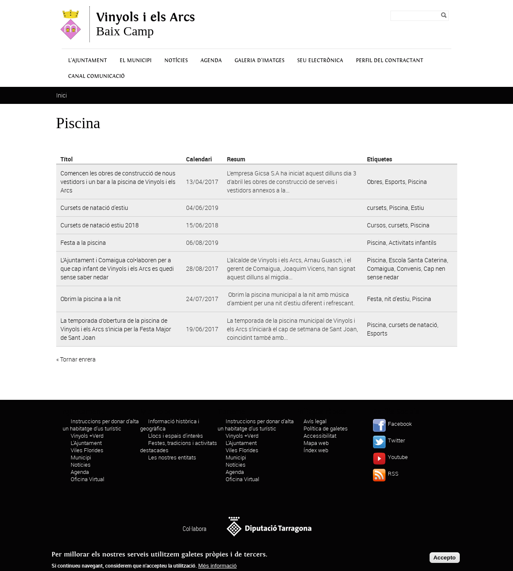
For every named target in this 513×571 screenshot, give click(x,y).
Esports (395, 182)
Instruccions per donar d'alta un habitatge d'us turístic (101, 424)
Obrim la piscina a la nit (90, 299)
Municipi (81, 457)
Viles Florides (87, 450)
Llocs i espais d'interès (175, 435)
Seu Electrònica (320, 60)
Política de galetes (326, 428)
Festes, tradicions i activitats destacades (178, 446)
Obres (374, 182)
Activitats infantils (412, 242)
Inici (61, 95)
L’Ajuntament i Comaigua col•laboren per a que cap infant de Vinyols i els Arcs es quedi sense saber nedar (117, 268)
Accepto (444, 560)
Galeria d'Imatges (259, 60)
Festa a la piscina (83, 242)
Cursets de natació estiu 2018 (99, 225)
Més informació (217, 568)
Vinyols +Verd (87, 435)
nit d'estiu (397, 299)
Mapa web (316, 443)
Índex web (316, 450)
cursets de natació (413, 325)
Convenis (409, 268)
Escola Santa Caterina (418, 260)
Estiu (417, 208)
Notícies (176, 60)
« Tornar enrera (76, 359)
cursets (377, 208)
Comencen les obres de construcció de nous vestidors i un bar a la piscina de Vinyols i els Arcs (117, 181)
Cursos (376, 225)
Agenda (211, 60)
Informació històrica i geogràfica (169, 424)
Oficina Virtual (87, 479)
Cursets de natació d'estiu (94, 208)
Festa (374, 299)
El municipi (136, 60)
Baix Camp (145, 24)
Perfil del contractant (389, 60)
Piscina (417, 182)
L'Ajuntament (87, 60)
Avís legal (315, 421)
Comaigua (380, 268)
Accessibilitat (320, 435)
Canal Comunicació (96, 76)
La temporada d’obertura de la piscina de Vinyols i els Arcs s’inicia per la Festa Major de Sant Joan (115, 328)
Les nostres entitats (172, 457)
